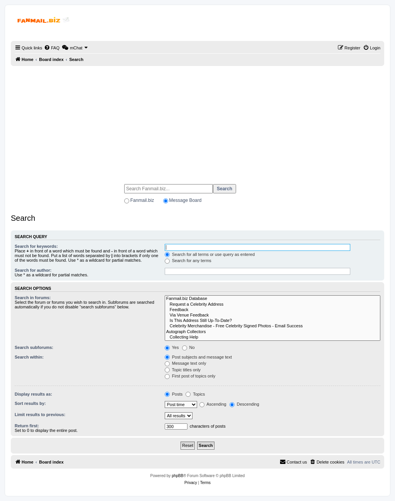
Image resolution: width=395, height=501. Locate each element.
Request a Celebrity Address (272, 304)
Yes (172, 347)
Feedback (272, 310)
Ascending (212, 404)
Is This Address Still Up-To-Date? (272, 320)
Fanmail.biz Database (272, 298)
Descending (244, 404)
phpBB (177, 476)
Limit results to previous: (40, 414)
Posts (174, 394)
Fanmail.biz (142, 200)
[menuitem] (51, 47)
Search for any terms (188, 260)
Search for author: (33, 270)
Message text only (185, 363)
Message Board (185, 200)
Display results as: (33, 394)
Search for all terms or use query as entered (210, 254)
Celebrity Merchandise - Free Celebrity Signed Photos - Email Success (272, 326)
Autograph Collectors (272, 332)
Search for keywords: (36, 246)
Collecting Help (272, 337)
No (188, 347)
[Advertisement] (197, 122)
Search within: (29, 357)
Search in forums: (33, 297)
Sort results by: (30, 403)
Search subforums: (34, 347)
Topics (195, 394)
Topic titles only (183, 369)
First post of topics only (190, 376)
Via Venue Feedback (272, 315)
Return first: (27, 425)
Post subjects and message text (198, 357)
